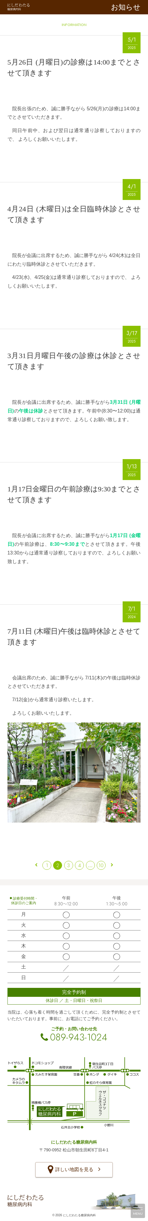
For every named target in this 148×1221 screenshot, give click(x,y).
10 (101, 865)
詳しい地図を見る (74, 1170)
